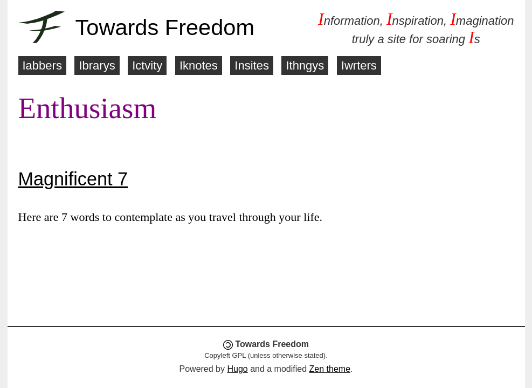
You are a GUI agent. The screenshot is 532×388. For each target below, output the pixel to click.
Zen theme (329, 368)
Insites (251, 65)
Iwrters (359, 65)
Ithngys (305, 65)
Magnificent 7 (73, 179)
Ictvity (147, 65)
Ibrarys (97, 65)
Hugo (237, 368)
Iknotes (198, 65)
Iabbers (42, 65)
